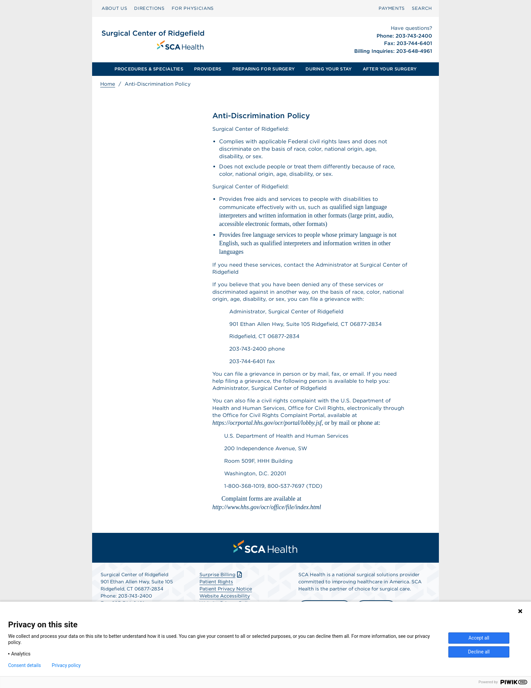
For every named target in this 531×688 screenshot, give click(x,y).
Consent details (24, 665)
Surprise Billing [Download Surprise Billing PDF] (221, 583)
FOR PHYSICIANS (193, 8)
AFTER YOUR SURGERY (390, 68)
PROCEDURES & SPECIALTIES (148, 68)
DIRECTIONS (149, 8)
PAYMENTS (392, 8)
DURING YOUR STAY (328, 68)
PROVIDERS (207, 68)
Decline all (479, 651)
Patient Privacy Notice (225, 597)
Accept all (478, 638)
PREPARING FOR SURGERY (263, 68)
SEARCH (422, 8)
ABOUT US (114, 8)
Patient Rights (216, 590)
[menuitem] (114, 8)
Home (107, 84)
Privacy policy (66, 665)
